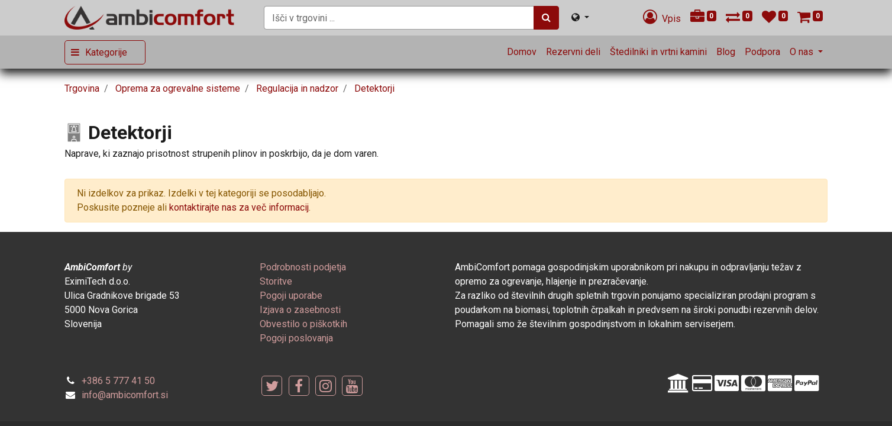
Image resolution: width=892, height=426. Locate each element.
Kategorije (106, 52)
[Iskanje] (546, 18)
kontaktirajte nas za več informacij (239, 207)
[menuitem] (521, 52)
